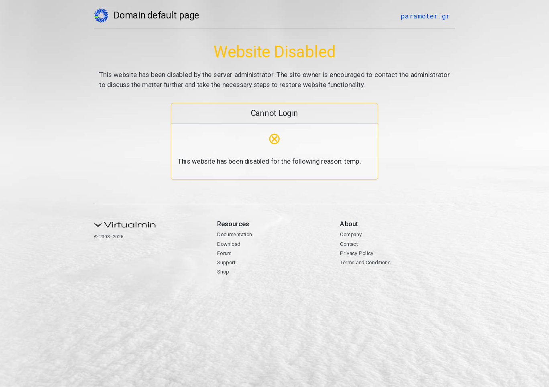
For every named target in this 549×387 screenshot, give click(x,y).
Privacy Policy (356, 253)
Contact (349, 244)
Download (228, 244)
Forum (224, 253)
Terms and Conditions (365, 262)
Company (351, 234)
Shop (223, 272)
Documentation (234, 234)
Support (226, 262)
